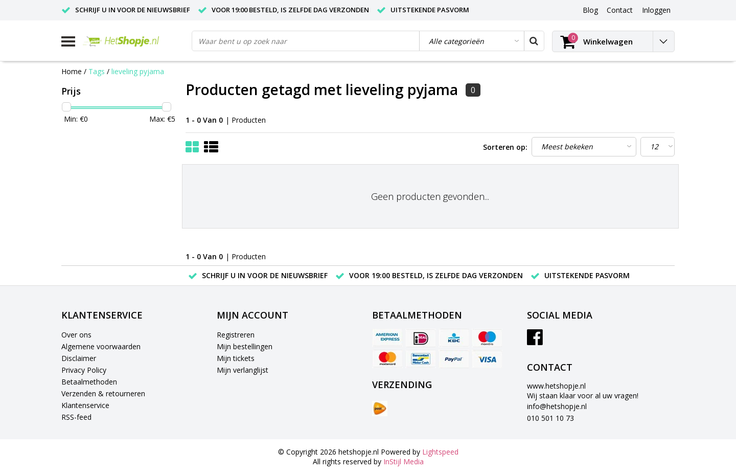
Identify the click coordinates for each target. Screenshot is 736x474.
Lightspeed (440, 452)
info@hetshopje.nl (557, 406)
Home (71, 71)
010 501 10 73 (550, 418)
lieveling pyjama (137, 71)
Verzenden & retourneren (103, 393)
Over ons (76, 335)
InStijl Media (403, 461)
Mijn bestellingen (244, 346)
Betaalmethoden (89, 382)
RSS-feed (76, 417)
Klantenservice (85, 405)
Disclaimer (78, 358)
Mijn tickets (236, 358)
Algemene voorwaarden (101, 346)
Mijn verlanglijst (242, 370)
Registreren (236, 335)
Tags (96, 71)
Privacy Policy (83, 370)
